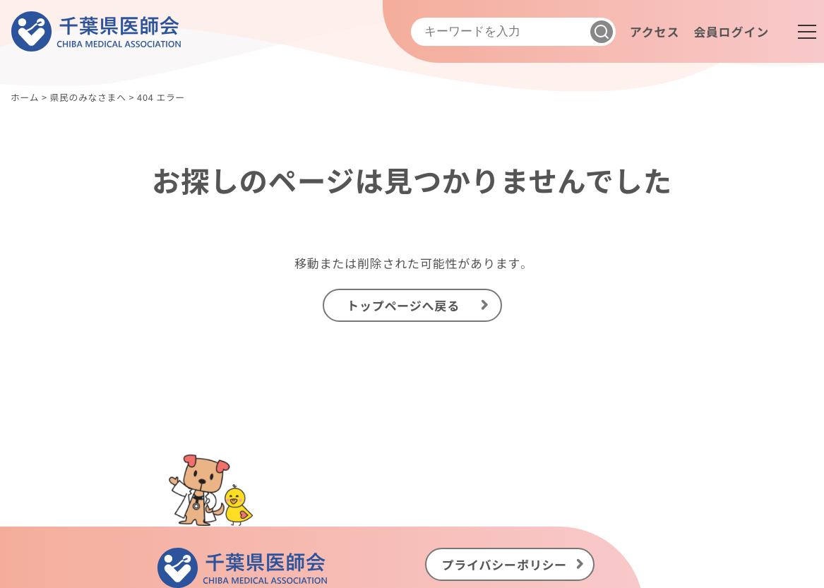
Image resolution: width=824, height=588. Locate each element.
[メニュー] (807, 32)
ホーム (25, 97)
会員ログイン (731, 31)
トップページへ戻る (403, 305)
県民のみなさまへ (87, 97)
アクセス (654, 31)
